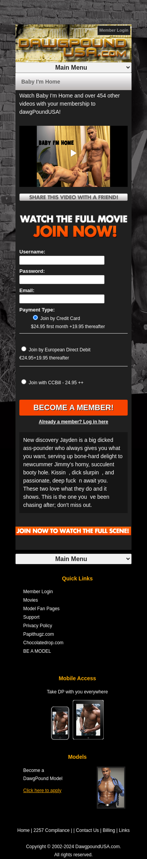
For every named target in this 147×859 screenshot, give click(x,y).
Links (124, 830)
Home (23, 830)
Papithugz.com (38, 634)
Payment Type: (37, 310)
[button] (73, 153)
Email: (26, 290)
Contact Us (87, 830)
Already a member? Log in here (73, 421)
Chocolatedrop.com (43, 642)
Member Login (113, 30)
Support (31, 617)
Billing (109, 830)
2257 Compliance (52, 830)
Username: (32, 252)
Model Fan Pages (41, 608)
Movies (30, 600)
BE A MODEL (37, 651)
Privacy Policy (37, 625)
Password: (32, 271)
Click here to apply (42, 790)
